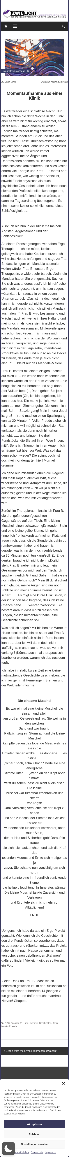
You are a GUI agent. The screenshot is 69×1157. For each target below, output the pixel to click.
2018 (7, 1023)
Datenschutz (37, 1152)
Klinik (55, 1023)
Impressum (50, 1152)
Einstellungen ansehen (34, 1144)
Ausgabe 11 (16, 1023)
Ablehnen (34, 1134)
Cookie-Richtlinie (21, 1152)
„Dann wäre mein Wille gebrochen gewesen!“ (31, 1050)
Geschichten (45, 1023)
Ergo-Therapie (31, 1023)
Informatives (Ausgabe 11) (16, 71)
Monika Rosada (9, 1026)
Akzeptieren (34, 1124)
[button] (63, 1083)
